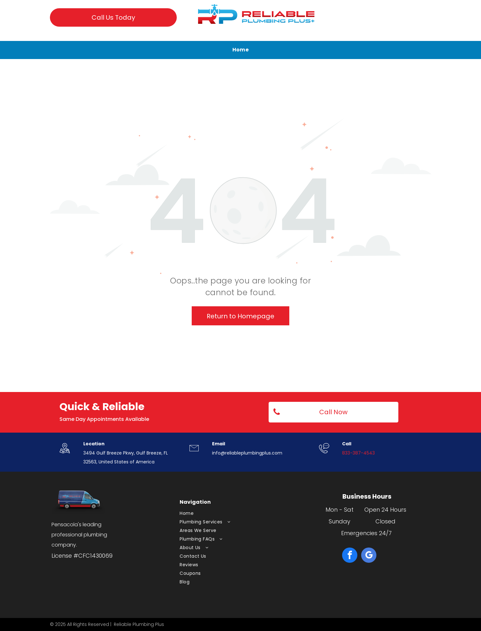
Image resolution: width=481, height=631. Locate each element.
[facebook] (349, 556)
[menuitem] (240, 50)
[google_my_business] (368, 556)
